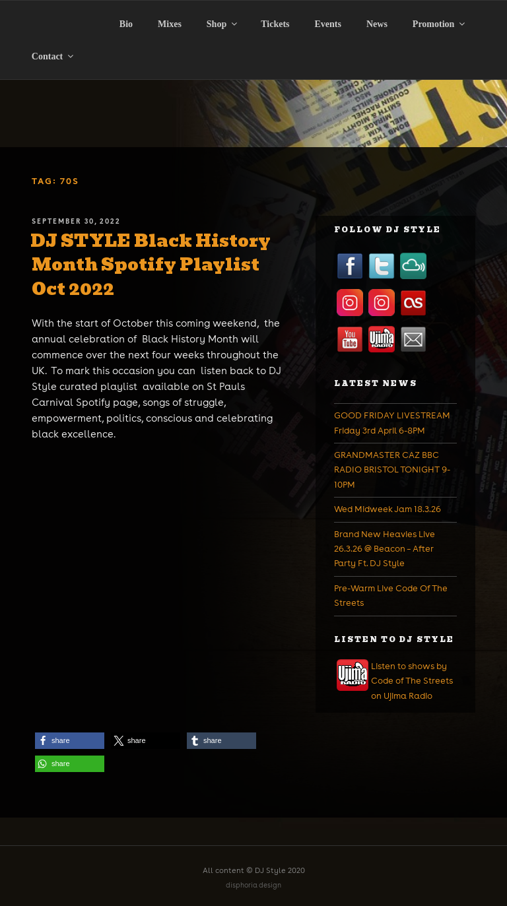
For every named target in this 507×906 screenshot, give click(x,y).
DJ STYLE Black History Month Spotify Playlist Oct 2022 (150, 265)
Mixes (170, 24)
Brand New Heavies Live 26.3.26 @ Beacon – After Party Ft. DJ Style (384, 549)
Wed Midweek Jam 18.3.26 (387, 509)
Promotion (440, 24)
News (377, 24)
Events (328, 24)
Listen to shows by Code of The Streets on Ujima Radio (412, 681)
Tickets (275, 24)
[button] (69, 740)
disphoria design (253, 885)
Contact (53, 56)
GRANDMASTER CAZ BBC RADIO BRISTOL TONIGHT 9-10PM (392, 469)
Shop (223, 24)
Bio (126, 24)
